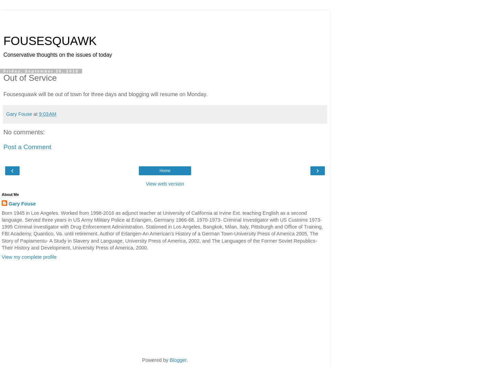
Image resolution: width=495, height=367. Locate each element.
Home (165, 170)
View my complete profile (29, 257)
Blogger (178, 360)
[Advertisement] (165, 18)
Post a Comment (27, 147)
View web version (165, 184)
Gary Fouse (22, 204)
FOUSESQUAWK (50, 40)
